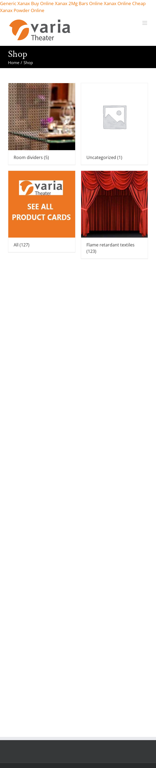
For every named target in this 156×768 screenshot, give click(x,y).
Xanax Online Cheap (125, 3)
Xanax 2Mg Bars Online (79, 3)
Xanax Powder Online (22, 10)
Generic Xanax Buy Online (27, 3)
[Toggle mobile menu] (145, 23)
